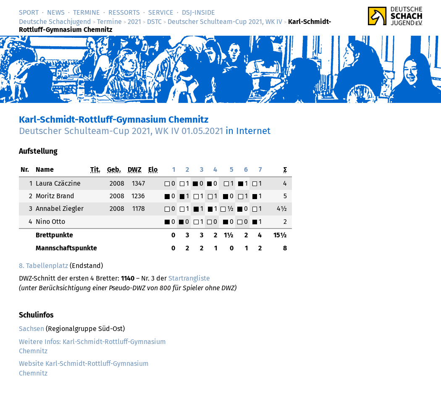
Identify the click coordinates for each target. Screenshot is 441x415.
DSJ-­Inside (198, 12)
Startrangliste (189, 278)
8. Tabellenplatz (43, 266)
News (56, 12)
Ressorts (124, 12)
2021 (134, 22)
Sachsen (31, 329)
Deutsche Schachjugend (55, 22)
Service (160, 12)
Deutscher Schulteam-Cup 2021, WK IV (225, 22)
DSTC (154, 22)
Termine (86, 12)
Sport (29, 12)
